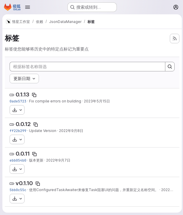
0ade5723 (18, 101)
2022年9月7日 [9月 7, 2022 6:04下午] (58, 160)
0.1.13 (22, 94)
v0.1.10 (24, 183)
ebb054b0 (18, 160)
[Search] (168, 66)
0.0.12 (23, 124)
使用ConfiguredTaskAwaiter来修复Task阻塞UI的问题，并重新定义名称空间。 (93, 190)
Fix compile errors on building (55, 101)
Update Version (42, 130)
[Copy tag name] (34, 95)
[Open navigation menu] (27, 7)
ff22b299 (18, 130)
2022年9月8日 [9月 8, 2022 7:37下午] (71, 130)
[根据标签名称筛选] (87, 66)
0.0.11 (23, 153)
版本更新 (36, 160)
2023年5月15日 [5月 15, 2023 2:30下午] (97, 101)
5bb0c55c (18, 190)
